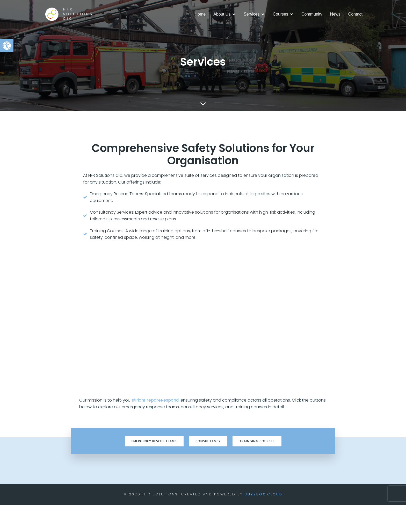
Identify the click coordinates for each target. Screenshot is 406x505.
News (335, 14)
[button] (6, 45)
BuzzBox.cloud (263, 494)
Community (311, 14)
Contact (355, 14)
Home (200, 14)
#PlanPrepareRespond (155, 400)
